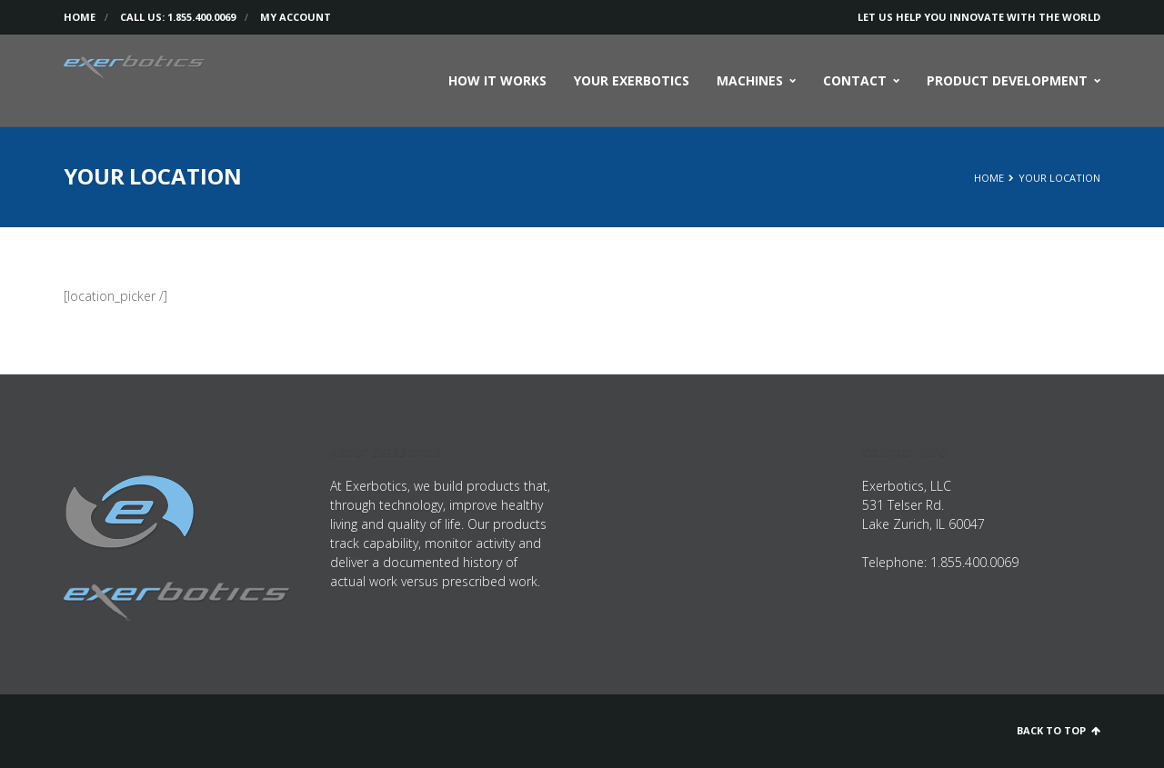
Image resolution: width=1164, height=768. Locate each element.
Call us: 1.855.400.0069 (178, 17)
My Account (295, 17)
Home (79, 17)
